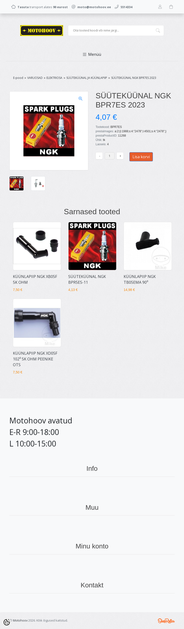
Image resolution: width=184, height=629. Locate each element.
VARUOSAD (35, 78)
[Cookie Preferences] (6, 622)
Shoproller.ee (166, 620)
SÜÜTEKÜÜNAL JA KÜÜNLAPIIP (86, 78)
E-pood (18, 78)
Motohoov (20, 620)
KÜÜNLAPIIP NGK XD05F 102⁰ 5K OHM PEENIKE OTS (35, 359)
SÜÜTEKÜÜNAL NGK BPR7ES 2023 (133, 78)
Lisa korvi (141, 156)
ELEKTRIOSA (54, 78)
